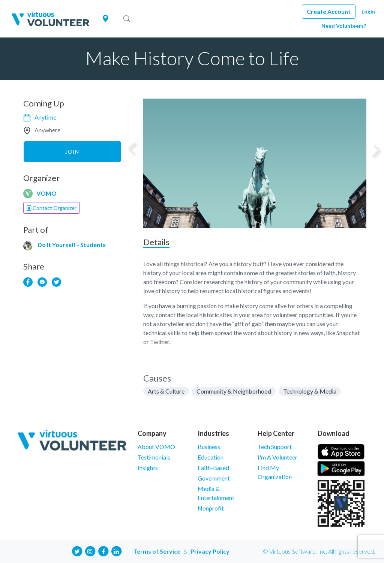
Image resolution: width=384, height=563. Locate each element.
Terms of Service (157, 551)
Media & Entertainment (216, 493)
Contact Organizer (51, 208)
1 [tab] (252, 209)
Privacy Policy (210, 551)
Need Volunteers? (343, 25)
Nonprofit (211, 508)
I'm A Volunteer (277, 457)
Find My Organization (275, 472)
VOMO (46, 193)
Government (214, 478)
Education (211, 457)
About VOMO (156, 446)
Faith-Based (213, 467)
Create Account (329, 11)
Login (368, 11)
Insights (148, 467)
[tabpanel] (254, 163)
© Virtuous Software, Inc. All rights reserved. (319, 551)
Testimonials (154, 457)
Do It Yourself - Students (72, 244)
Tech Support (275, 446)
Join (72, 151)
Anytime (45, 117)
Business (209, 446)
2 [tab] (257, 209)
